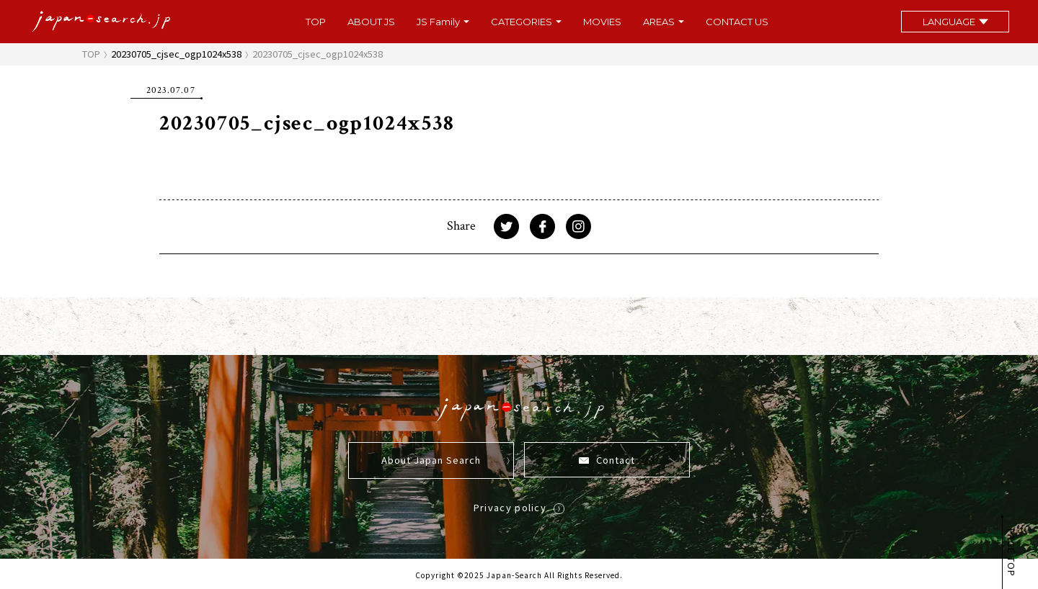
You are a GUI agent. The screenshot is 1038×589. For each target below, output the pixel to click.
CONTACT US (737, 22)
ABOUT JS (371, 22)
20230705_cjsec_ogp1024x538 (176, 53)
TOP (316, 22)
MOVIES (602, 22)
